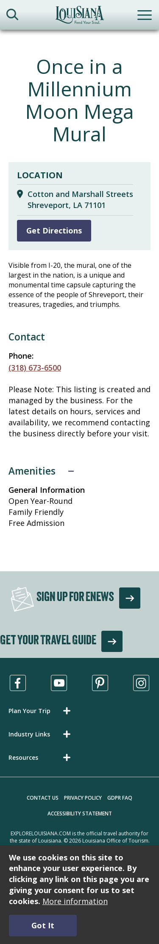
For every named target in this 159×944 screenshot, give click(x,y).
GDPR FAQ (119, 797)
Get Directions (54, 230)
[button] (41, 711)
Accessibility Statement (79, 813)
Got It (42, 925)
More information (75, 901)
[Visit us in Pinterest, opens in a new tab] (100, 683)
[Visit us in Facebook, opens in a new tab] (18, 683)
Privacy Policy (83, 797)
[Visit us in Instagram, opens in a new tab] (141, 683)
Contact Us (43, 797)
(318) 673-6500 (34, 367)
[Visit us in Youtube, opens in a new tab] (59, 683)
